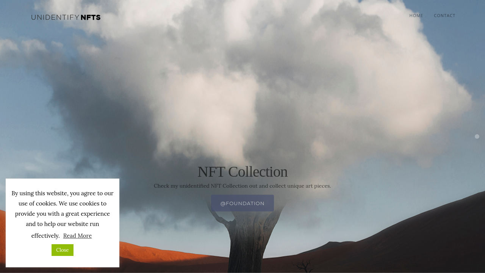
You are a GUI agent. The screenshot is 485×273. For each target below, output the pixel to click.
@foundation (243, 216)
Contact (444, 15)
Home (417, 15)
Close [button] (62, 250)
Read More (77, 235)
